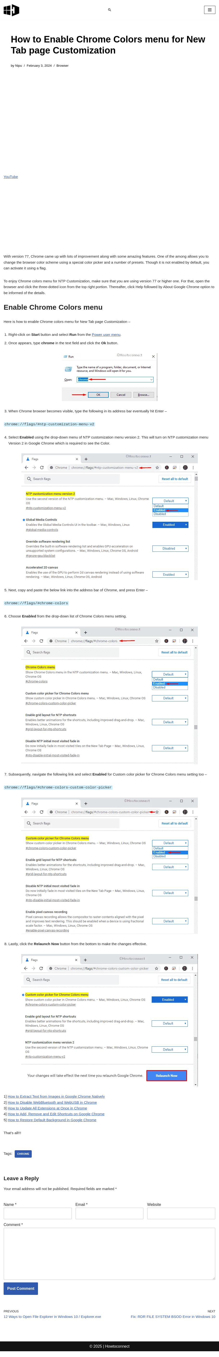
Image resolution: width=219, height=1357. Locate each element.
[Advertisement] (109, 109)
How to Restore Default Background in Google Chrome (55, 1121)
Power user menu (111, 326)
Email (81, 1207)
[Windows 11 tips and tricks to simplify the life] (12, 9)
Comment (13, 1227)
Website (154, 1207)
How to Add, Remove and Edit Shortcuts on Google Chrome (59, 1115)
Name (10, 1207)
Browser (64, 66)
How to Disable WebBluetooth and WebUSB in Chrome (55, 1103)
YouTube (11, 177)
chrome (24, 1156)
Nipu (19, 66)
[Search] (109, 9)
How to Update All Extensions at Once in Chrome (50, 1109)
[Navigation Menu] (209, 10)
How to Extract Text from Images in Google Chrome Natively (59, 1097)
